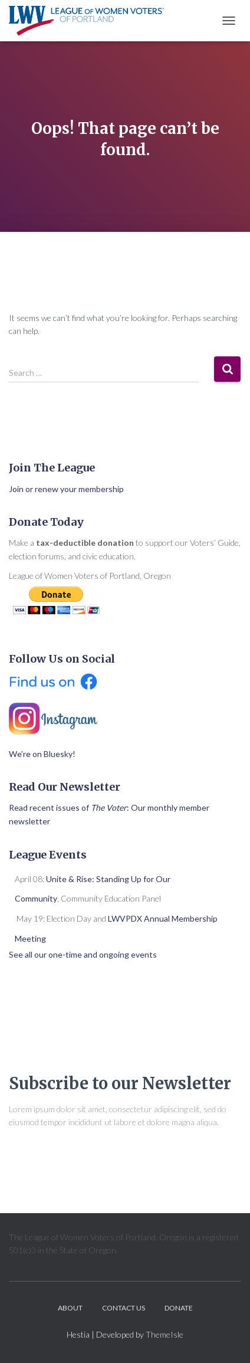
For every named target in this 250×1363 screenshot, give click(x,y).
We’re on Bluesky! (42, 754)
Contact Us (123, 1307)
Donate (179, 1307)
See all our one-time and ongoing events (83, 954)
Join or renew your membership (66, 489)
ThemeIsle (164, 1334)
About (70, 1307)
